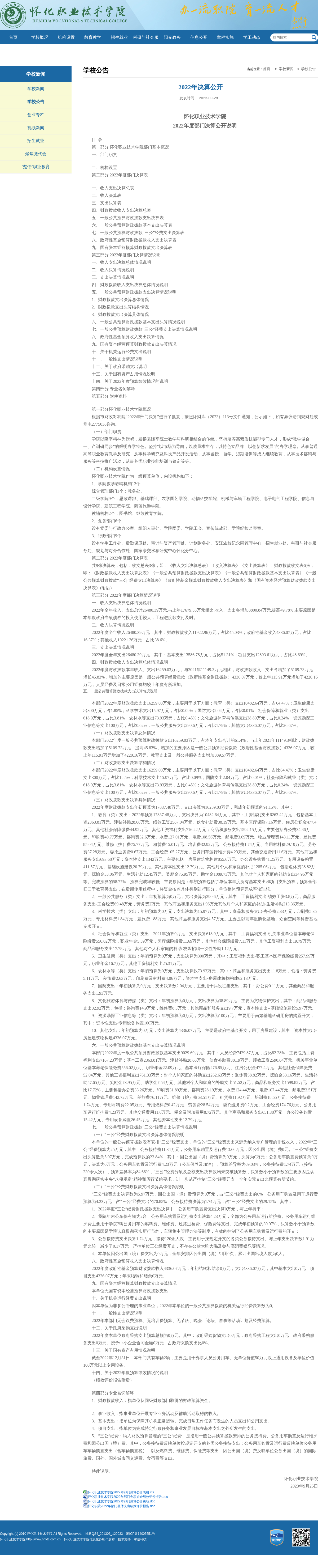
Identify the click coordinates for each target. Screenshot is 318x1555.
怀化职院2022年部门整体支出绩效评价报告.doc (121, 1506)
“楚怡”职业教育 (36, 166)
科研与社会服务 (145, 44)
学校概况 (39, 37)
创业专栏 (35, 114)
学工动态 (251, 37)
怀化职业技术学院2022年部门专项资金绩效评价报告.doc (128, 1497)
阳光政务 (172, 37)
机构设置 (66, 37)
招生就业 (119, 37)
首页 (13, 37)
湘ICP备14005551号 (140, 1534)
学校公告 (35, 101)
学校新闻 (35, 74)
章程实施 (225, 37)
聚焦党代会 (35, 153)
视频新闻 (35, 127)
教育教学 (92, 37)
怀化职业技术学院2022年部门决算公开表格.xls (121, 1492)
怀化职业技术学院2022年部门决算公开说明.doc (121, 1501)
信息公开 (198, 37)
